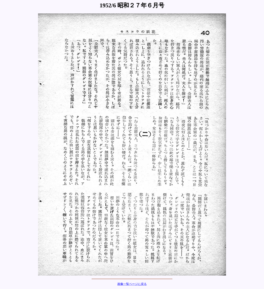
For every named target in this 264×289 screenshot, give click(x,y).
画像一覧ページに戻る (132, 284)
